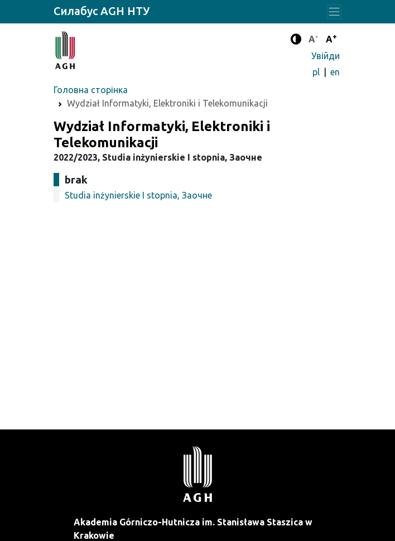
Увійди (325, 56)
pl (317, 72)
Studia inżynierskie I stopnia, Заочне (138, 195)
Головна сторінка (91, 90)
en (335, 72)
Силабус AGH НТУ (102, 10)
